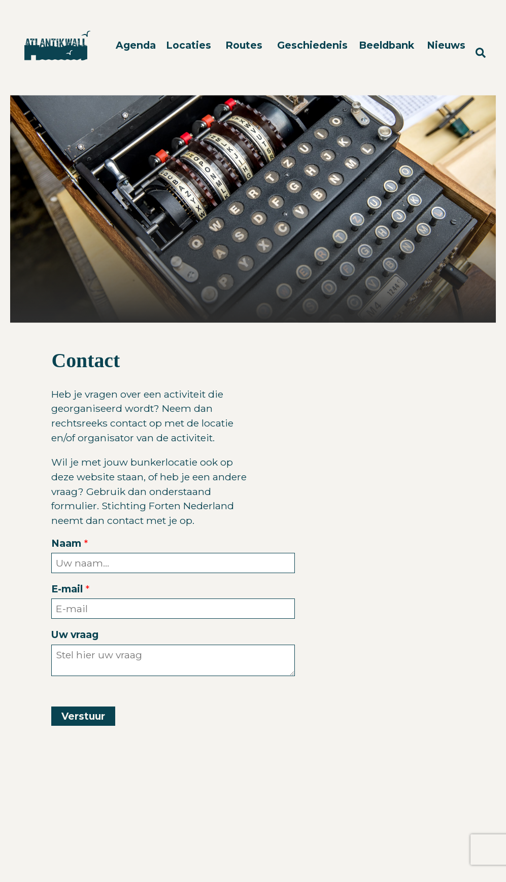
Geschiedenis (312, 45)
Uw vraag (74, 634)
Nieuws (446, 45)
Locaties (188, 45)
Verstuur (83, 716)
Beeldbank (386, 45)
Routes (243, 45)
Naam (66, 543)
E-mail (67, 588)
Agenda (136, 45)
